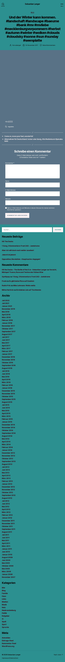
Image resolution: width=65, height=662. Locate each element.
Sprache (5, 627)
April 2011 (6, 543)
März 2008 (6, 571)
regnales (11, 127)
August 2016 (7, 368)
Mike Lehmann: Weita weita (24, 285)
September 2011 (8, 529)
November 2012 (8, 490)
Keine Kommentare (49, 45)
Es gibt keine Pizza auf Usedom (21, 281)
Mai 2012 (5, 507)
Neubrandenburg (9, 610)
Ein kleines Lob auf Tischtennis (28, 290)
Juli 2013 (5, 467)
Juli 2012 (5, 501)
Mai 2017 (5, 343)
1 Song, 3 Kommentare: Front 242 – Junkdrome (20, 246)
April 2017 (6, 346)
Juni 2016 (6, 374)
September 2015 (9, 399)
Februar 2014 (7, 447)
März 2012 (6, 512)
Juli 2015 (5, 405)
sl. (3, 619)
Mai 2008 (6, 569)
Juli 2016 (5, 371)
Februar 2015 (7, 419)
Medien (5, 602)
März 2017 (6, 348)
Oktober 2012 (7, 492)
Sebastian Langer (32, 4)
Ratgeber (6, 616)
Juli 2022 (5, 300)
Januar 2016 (7, 388)
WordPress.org (8, 646)
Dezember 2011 (8, 521)
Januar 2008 (7, 574)
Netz (4, 607)
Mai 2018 (5, 312)
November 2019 (8, 309)
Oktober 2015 (7, 396)
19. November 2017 (31, 45)
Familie (5, 593)
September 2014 (9, 433)
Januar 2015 (7, 422)
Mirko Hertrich (8, 290)
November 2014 (8, 428)
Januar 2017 (7, 354)
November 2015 (8, 394)
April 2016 (6, 380)
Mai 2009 (6, 563)
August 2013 (7, 464)
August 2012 (7, 498)
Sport (4, 624)
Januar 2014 (7, 450)
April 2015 (6, 413)
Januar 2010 (7, 555)
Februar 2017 (7, 351)
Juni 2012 (6, 504)
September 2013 (9, 461)
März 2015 (6, 416)
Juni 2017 (6, 340)
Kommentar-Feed (9, 643)
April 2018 (6, 315)
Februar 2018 (7, 320)
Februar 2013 (7, 481)
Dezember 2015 (8, 391)
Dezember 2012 (8, 487)
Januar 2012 (7, 518)
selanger (18, 45)
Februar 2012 (7, 515)
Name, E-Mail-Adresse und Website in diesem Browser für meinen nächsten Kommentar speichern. (31, 209)
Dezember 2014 (8, 425)
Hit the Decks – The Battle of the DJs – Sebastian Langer (24, 270)
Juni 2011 (6, 538)
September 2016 (9, 365)
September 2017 (8, 332)
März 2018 (6, 317)
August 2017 (7, 334)
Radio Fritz (6, 285)
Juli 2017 (5, 337)
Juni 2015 (6, 408)
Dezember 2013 (8, 453)
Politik (4, 613)
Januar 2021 (7, 306)
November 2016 (8, 360)
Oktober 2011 (7, 526)
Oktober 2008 (7, 566)
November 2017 (8, 326)
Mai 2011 (5, 540)
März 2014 (6, 444)
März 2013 (6, 478)
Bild (32, 12)
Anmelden (6, 638)
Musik (4, 605)
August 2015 (7, 402)
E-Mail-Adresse (10, 190)
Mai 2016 (5, 377)
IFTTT (10, 122)
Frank (4, 281)
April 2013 (6, 476)
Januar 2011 (7, 549)
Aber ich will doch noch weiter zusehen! (18, 250)
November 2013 (8, 456)
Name (7, 181)
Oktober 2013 (7, 459)
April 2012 (6, 509)
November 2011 (8, 523)
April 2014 (6, 442)
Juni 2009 (6, 560)
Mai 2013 (5, 473)
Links (4, 599)
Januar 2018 (7, 323)
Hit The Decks (7, 241)
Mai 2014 (5, 439)
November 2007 (8, 577)
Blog (4, 591)
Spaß (4, 622)
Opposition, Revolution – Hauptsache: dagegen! (21, 259)
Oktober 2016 (7, 363)
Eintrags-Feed (7, 641)
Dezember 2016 (8, 357)
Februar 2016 (7, 385)
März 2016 (6, 382)
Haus (4, 596)
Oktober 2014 (7, 430)
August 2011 (7, 532)
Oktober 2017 (7, 329)
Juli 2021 (5, 303)
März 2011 (6, 546)
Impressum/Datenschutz (10, 658)
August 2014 (7, 436)
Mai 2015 (5, 411)
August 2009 (7, 557)
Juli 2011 (5, 535)
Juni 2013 (6, 470)
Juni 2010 (6, 552)
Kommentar (9, 163)
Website (8, 199)
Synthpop (6, 277)
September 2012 (8, 495)
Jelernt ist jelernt (9, 255)
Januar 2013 (7, 484)
